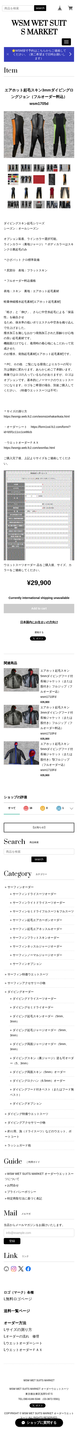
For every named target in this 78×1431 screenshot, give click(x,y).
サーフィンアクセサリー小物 (26, 983)
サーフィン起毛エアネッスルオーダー (37, 929)
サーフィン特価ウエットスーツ (27, 974)
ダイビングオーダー (20, 991)
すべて (12, 808)
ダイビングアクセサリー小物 (26, 1122)
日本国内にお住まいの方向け (39, 622)
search (40, 8)
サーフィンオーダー (20, 887)
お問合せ (13, 1185)
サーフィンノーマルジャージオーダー (37, 955)
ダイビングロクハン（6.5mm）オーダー (39, 1080)
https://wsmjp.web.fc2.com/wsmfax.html (29, 447)
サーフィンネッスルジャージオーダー (37, 946)
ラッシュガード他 (19, 1145)
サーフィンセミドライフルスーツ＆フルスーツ (43, 911)
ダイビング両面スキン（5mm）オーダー (39, 1072)
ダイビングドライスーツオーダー (34, 998)
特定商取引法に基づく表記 (24, 1198)
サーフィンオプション (27, 963)
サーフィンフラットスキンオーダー (36, 937)
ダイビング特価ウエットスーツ (27, 1113)
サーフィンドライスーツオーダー (34, 894)
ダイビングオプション (27, 1103)
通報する (39, 632)
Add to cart (39, 608)
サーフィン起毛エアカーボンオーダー (37, 920)
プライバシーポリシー (21, 1191)
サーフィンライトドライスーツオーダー (39, 902)
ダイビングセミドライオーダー (33, 1007)
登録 (12, 1241)
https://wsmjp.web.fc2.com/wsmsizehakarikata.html (37, 416)
